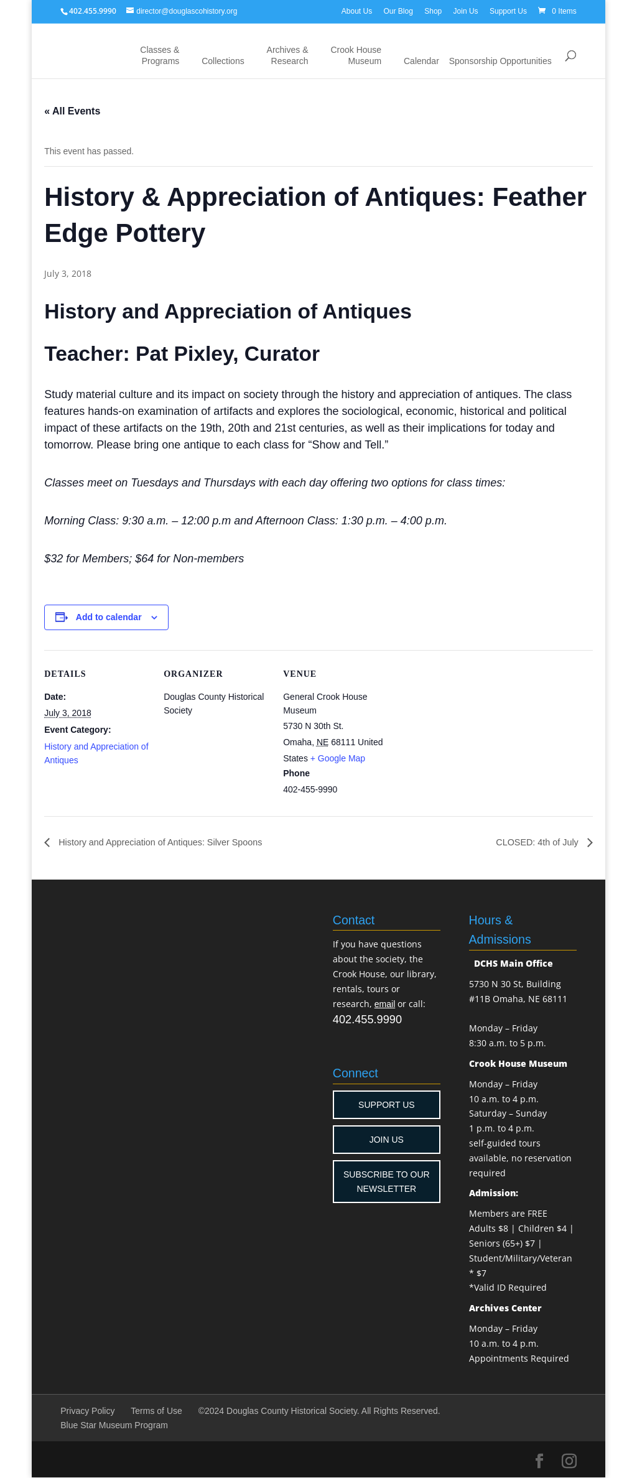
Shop (433, 11)
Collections (223, 61)
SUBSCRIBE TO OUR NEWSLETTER (386, 1182)
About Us (357, 11)
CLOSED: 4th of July (533, 842)
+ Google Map (337, 758)
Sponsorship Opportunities (500, 61)
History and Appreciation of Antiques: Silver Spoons (171, 842)
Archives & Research (288, 55)
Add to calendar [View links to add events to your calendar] (109, 617)
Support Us (508, 11)
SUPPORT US (386, 1105)
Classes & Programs (159, 55)
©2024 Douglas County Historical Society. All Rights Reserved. (319, 1411)
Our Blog (398, 11)
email (384, 1005)
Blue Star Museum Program (114, 1426)
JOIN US (387, 1140)
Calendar (421, 61)
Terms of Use (156, 1411)
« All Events (72, 111)
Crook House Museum (355, 55)
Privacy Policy (87, 1411)
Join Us (465, 11)
